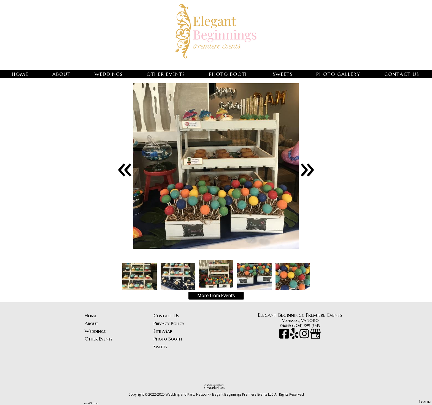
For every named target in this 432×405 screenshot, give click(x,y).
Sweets (283, 74)
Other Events (166, 74)
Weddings (108, 74)
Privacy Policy (168, 323)
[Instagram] (304, 336)
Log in (425, 401)
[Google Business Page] (315, 336)
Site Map (162, 331)
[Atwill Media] (216, 386)
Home (20, 74)
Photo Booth (229, 74)
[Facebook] (284, 336)
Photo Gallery (338, 74)
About (61, 74)
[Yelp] (294, 336)
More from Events (216, 296)
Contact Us (401, 74)
